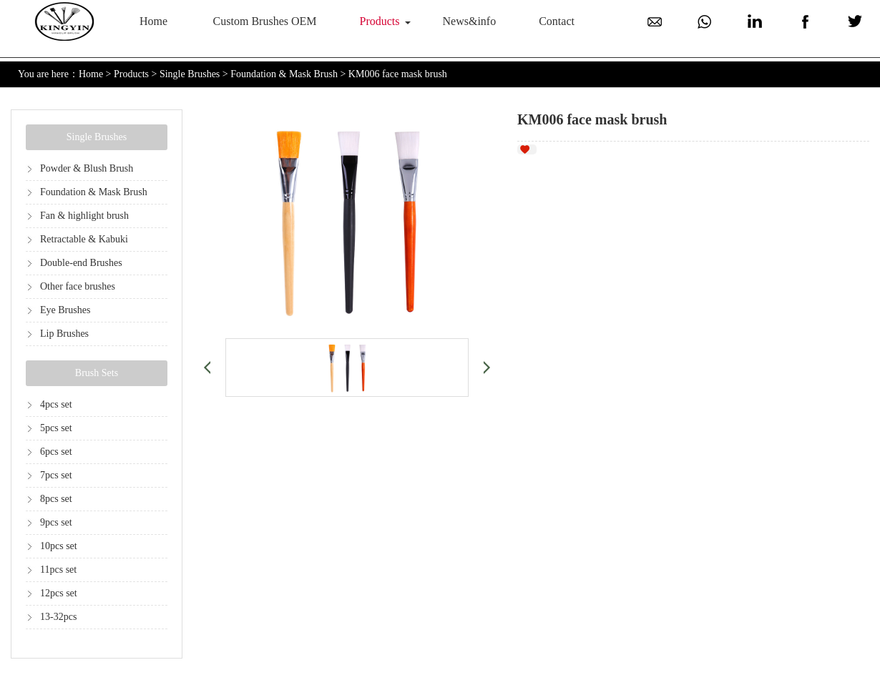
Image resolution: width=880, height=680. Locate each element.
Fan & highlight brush (84, 215)
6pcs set (56, 451)
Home (153, 21)
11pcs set (58, 569)
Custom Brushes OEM (265, 21)
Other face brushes (77, 286)
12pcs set (58, 593)
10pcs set (58, 546)
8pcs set (56, 498)
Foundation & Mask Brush (284, 74)
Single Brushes (190, 74)
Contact (557, 21)
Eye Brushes (65, 310)
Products (380, 21)
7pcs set (56, 475)
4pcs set (56, 404)
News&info (470, 21)
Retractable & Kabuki (84, 239)
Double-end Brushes (81, 262)
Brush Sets (96, 373)
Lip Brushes (64, 333)
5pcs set (56, 428)
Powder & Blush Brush (86, 168)
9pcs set (56, 522)
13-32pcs (58, 616)
